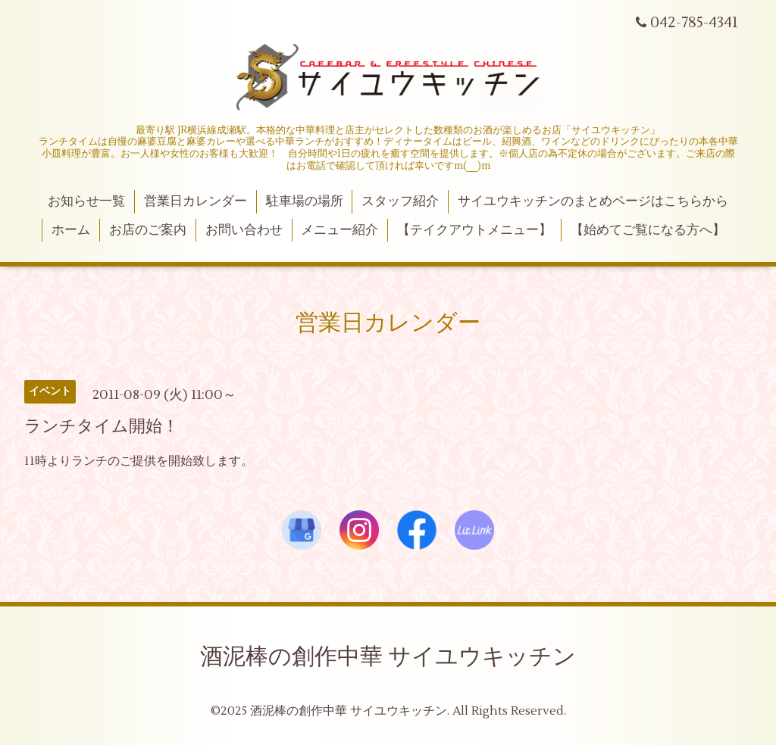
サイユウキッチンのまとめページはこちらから (593, 201)
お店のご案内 (147, 230)
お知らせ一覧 (86, 201)
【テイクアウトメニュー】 (474, 230)
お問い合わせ (244, 230)
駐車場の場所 (304, 201)
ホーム (71, 230)
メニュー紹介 (339, 230)
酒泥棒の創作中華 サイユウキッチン (388, 657)
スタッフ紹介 (400, 201)
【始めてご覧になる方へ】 (648, 230)
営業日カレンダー (195, 201)
